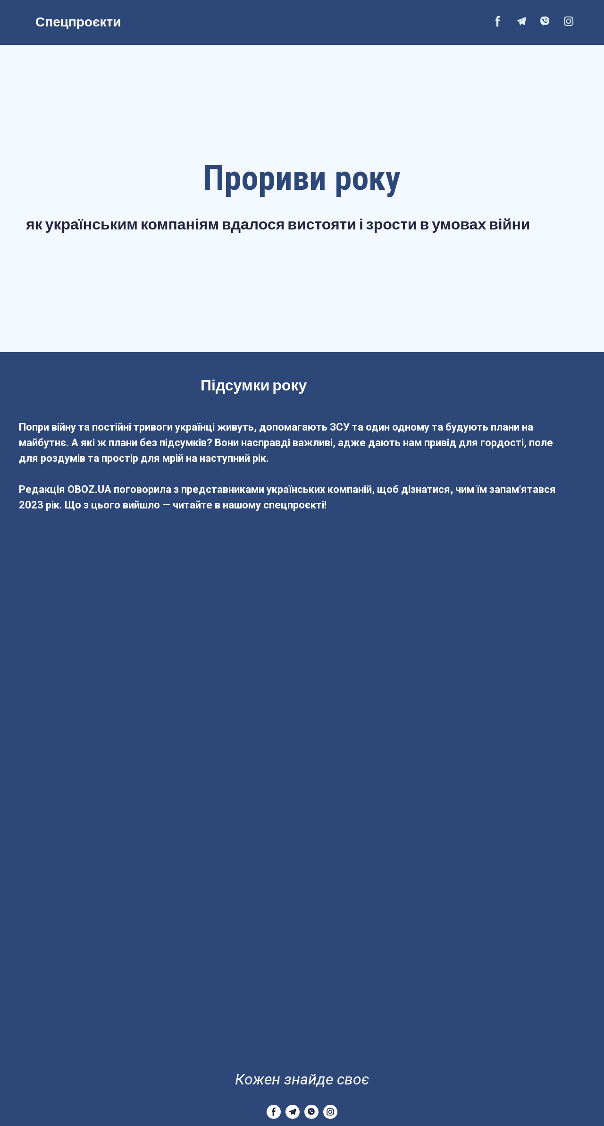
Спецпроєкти (78, 21)
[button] (497, 21)
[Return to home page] (302, 1052)
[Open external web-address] (309, 21)
